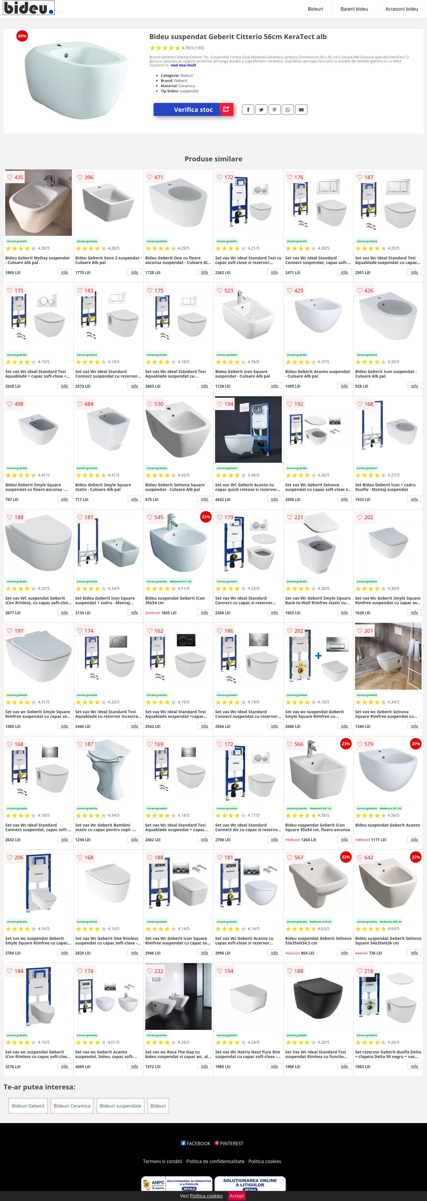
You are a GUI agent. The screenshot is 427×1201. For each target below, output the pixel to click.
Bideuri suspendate (120, 1106)
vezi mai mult (183, 65)
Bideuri (315, 9)
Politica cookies (264, 1161)
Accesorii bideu (402, 9)
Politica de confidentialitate (215, 1161)
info (64, 272)
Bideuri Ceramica (72, 1106)
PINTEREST (229, 1143)
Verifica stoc (203, 109)
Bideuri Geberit (28, 1106)
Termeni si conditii (162, 1161)
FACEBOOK (195, 1143)
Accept (237, 1196)
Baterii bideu (354, 9)
